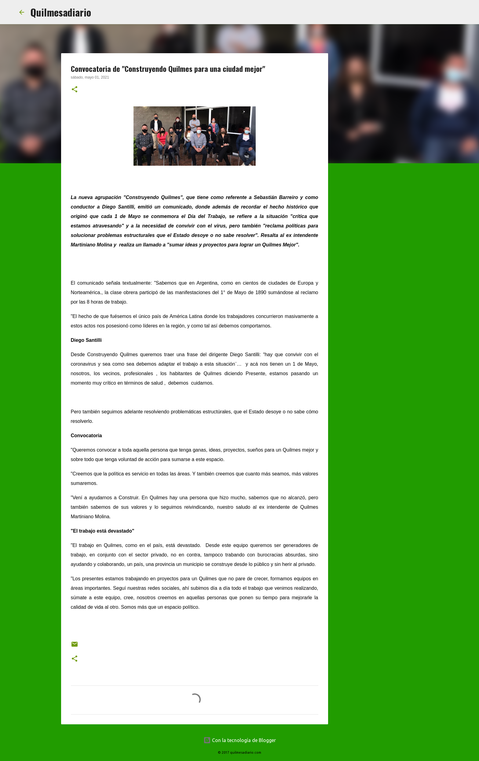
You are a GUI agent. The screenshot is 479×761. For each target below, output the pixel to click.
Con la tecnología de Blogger (239, 740)
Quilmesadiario (60, 12)
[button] (74, 90)
